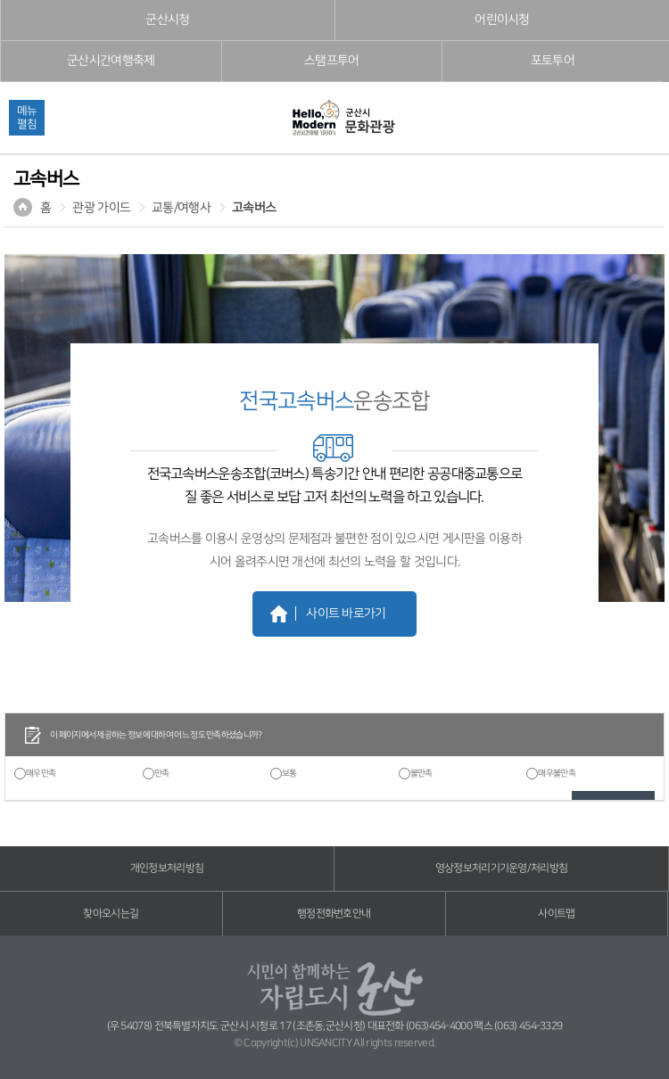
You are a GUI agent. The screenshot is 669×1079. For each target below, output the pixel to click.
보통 (289, 773)
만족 (161, 773)
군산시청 (167, 19)
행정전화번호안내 (333, 913)
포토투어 (552, 61)
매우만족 (40, 773)
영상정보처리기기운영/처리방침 (501, 868)
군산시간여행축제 (110, 61)
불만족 (421, 773)
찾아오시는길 (110, 913)
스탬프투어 (331, 61)
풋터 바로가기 (0, 0)
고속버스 (254, 208)
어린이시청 (502, 19)
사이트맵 (556, 913)
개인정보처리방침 (166, 868)
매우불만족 (556, 773)
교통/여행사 (181, 208)
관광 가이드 (101, 208)
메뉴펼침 (27, 117)
